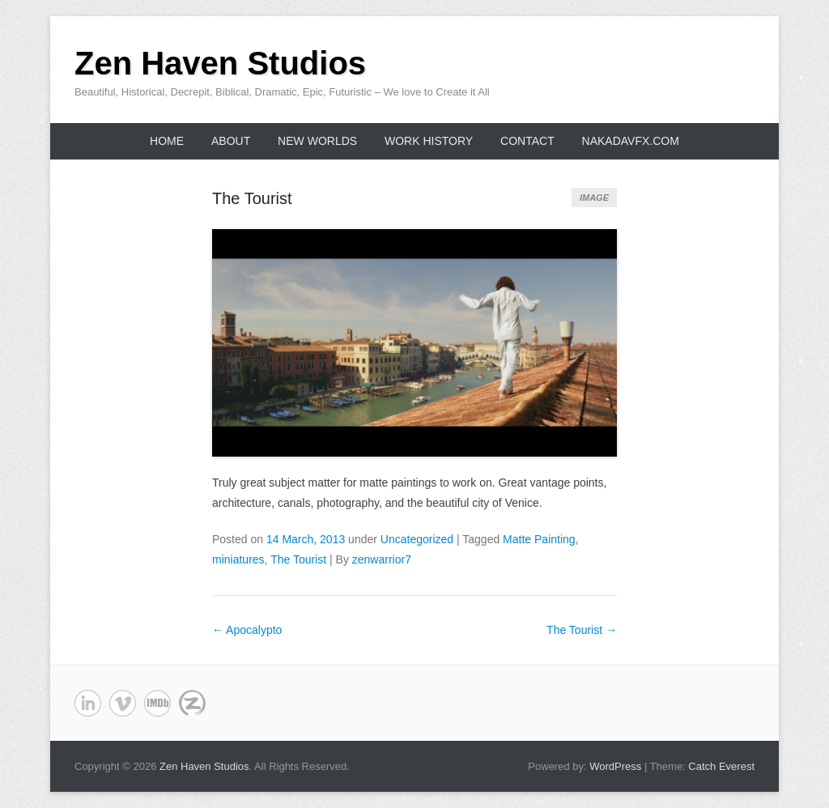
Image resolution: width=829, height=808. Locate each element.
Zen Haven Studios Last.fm (192, 703)
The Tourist (252, 198)
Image (594, 197)
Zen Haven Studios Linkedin (87, 703)
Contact (527, 140)
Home (167, 140)
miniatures (238, 559)
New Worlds (317, 140)
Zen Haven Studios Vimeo (122, 703)
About (230, 140)
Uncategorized (416, 539)
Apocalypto (247, 629)
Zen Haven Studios (220, 63)
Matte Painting (539, 539)
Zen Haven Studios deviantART (157, 703)
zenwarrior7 (381, 559)
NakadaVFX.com (630, 140)
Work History (429, 140)
